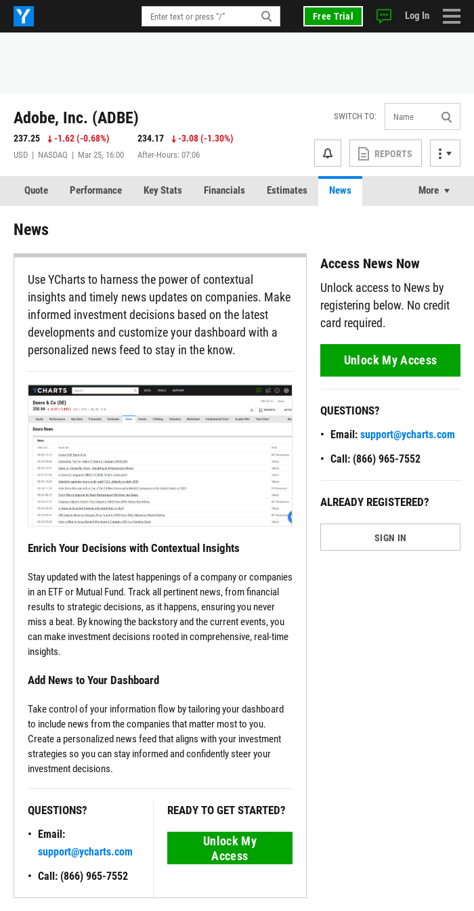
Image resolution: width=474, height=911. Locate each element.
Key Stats (163, 190)
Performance (96, 190)
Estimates (287, 190)
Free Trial (333, 16)
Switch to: (355, 116)
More (428, 190)
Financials (224, 190)
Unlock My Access (230, 848)
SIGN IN (390, 537)
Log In (417, 15)
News (340, 190)
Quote (36, 190)
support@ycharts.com (85, 851)
